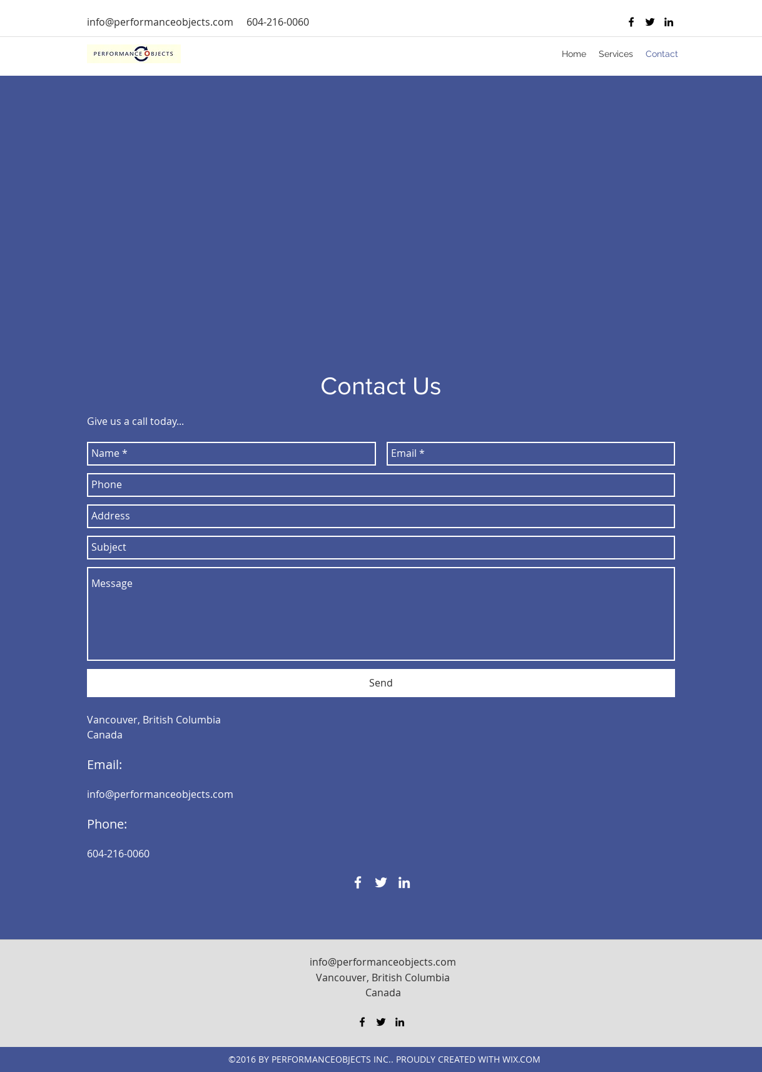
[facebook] (631, 22)
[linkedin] (669, 22)
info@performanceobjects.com (160, 22)
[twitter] (650, 22)
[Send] (381, 683)
